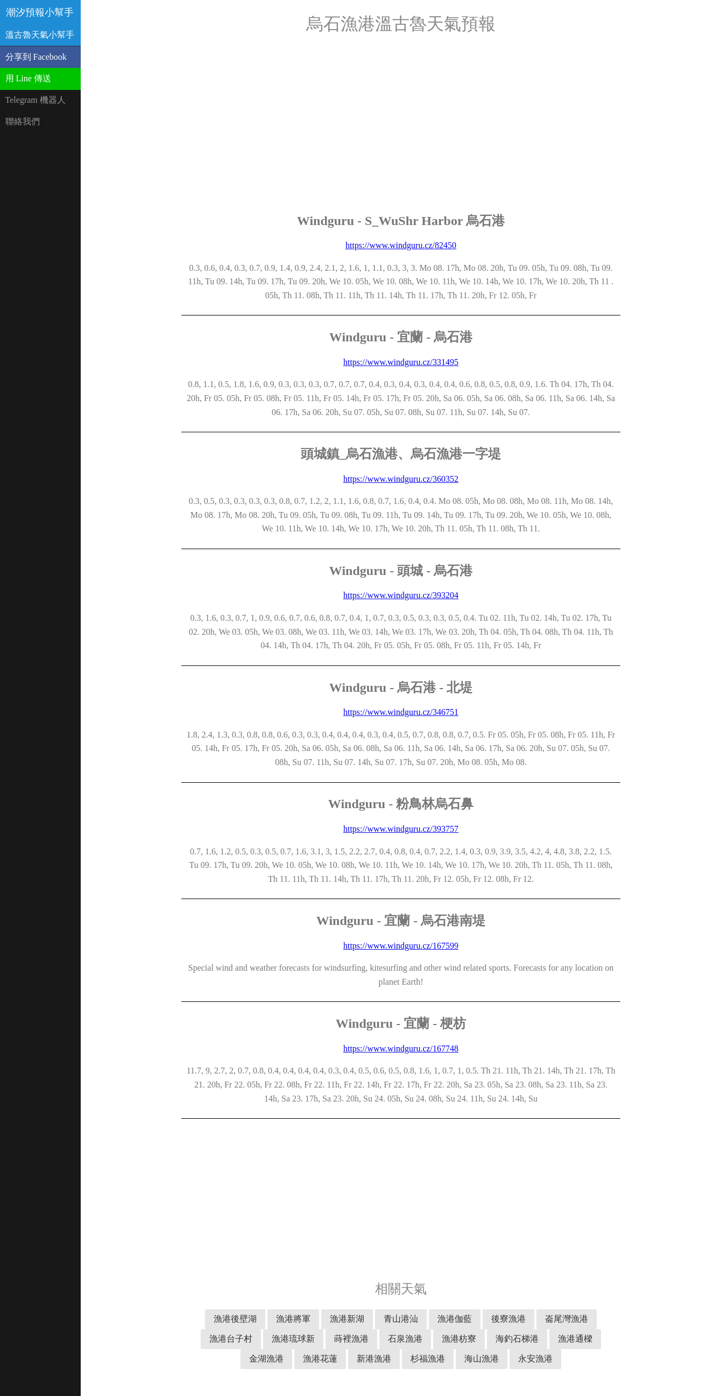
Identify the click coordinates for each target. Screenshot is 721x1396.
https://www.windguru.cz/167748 (400, 1048)
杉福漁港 (428, 1358)
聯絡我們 (22, 121)
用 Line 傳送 (28, 78)
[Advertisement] (401, 123)
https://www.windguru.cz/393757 (400, 828)
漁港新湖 (347, 1318)
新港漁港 (374, 1358)
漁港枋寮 (459, 1338)
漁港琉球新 (293, 1338)
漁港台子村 (230, 1338)
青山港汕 (401, 1318)
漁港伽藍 (454, 1318)
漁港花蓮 (320, 1358)
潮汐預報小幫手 (40, 12)
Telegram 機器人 (35, 99)
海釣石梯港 (517, 1338)
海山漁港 (481, 1358)
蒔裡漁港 (351, 1338)
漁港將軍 (293, 1318)
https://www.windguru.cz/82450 (400, 245)
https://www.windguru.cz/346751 (400, 712)
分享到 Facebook (36, 56)
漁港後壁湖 (235, 1318)
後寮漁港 (508, 1318)
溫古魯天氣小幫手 (39, 34)
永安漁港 (535, 1358)
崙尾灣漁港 (566, 1318)
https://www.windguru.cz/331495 (400, 362)
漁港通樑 (575, 1338)
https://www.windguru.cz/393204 (400, 595)
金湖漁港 (266, 1358)
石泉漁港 (405, 1338)
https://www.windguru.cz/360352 (400, 478)
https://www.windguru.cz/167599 (400, 945)
